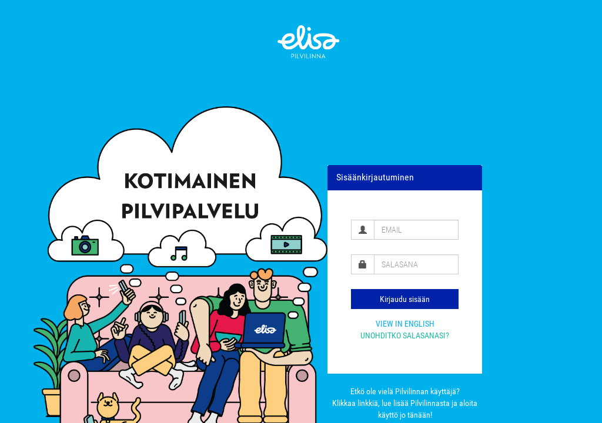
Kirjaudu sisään (405, 299)
